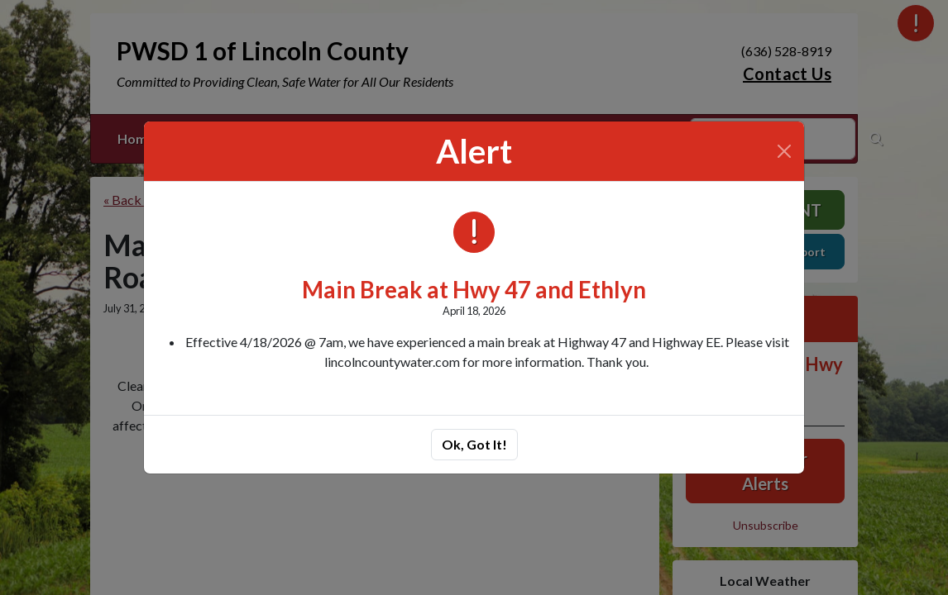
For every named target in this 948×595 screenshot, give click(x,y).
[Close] (784, 151)
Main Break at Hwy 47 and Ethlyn (474, 289)
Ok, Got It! (474, 444)
